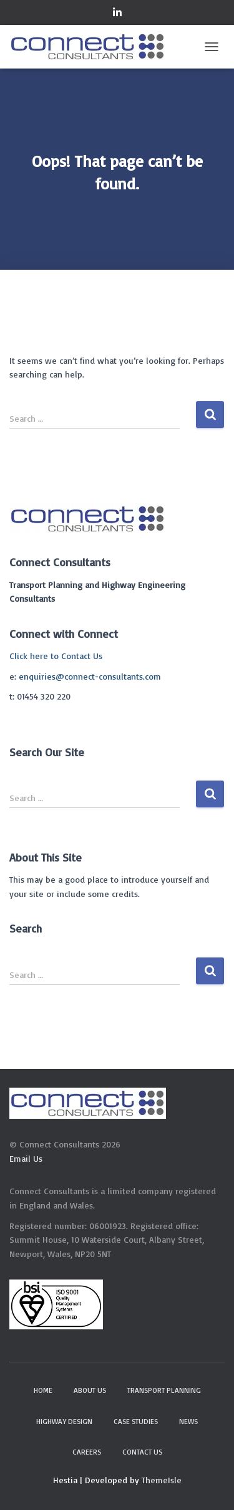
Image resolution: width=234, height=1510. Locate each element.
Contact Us (142, 1451)
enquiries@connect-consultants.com (90, 676)
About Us (90, 1390)
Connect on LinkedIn (117, 14)
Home (43, 1390)
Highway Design (64, 1421)
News (188, 1421)
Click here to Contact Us (55, 655)
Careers (86, 1451)
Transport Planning (164, 1390)
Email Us (25, 1158)
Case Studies (136, 1421)
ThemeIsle (162, 1479)
